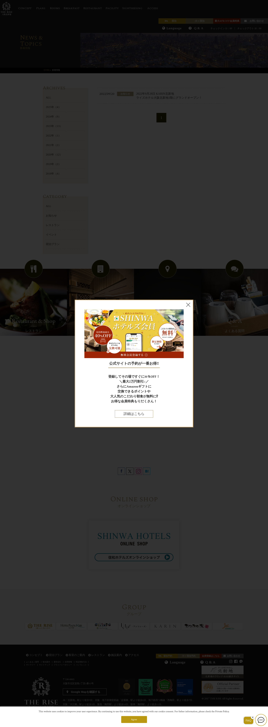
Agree (134, 719)
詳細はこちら (134, 414)
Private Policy (222, 711)
